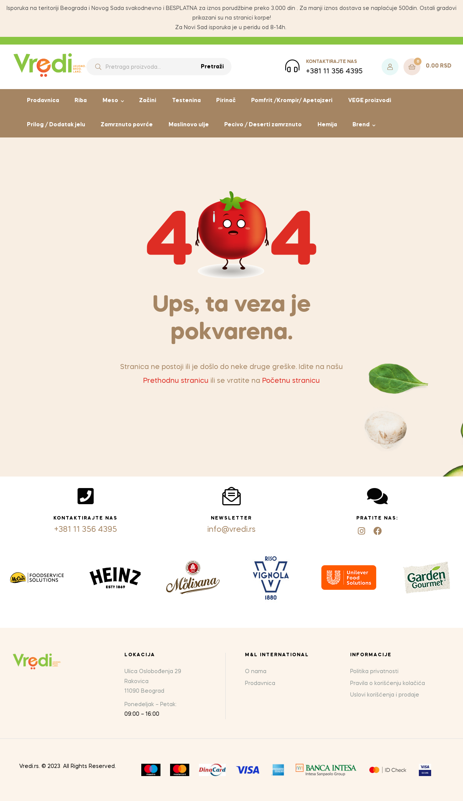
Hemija (327, 124)
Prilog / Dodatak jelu (56, 124)
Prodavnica (43, 100)
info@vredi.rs (231, 530)
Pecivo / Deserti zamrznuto (263, 124)
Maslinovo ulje (189, 124)
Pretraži (212, 67)
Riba (80, 100)
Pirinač (226, 100)
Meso (110, 100)
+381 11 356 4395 (85, 530)
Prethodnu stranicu (175, 380)
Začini (147, 100)
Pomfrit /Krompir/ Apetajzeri (291, 100)
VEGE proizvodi (369, 100)
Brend (361, 124)
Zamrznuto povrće (127, 124)
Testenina (186, 100)
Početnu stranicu (291, 380)
